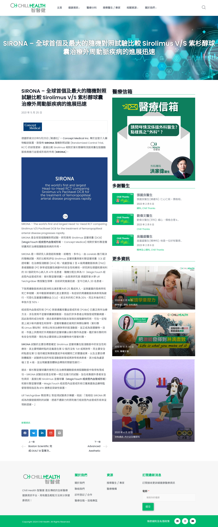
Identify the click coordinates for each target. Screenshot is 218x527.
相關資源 (133, 8)
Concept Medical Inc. (76, 138)
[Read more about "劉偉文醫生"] (123, 219)
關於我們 (151, 8)
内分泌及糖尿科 (132, 436)
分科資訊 (133, 304)
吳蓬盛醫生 (144, 236)
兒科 (117, 351)
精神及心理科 (143, 249)
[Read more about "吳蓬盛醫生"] (123, 240)
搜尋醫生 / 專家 (111, 8)
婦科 (139, 208)
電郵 (145, 491)
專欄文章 (124, 351)
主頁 (59, 8)
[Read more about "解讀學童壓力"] (153, 287)
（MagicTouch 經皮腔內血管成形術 (84, 379)
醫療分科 (92, 8)
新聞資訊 (25, 422)
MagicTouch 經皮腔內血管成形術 (42, 242)
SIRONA (26, 344)
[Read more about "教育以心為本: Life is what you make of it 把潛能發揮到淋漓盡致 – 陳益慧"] (153, 334)
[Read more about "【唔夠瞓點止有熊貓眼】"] (153, 400)
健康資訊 (74, 8)
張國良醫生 (144, 195)
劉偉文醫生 (144, 216)
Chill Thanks (148, 208)
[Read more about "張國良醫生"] (123, 198)
